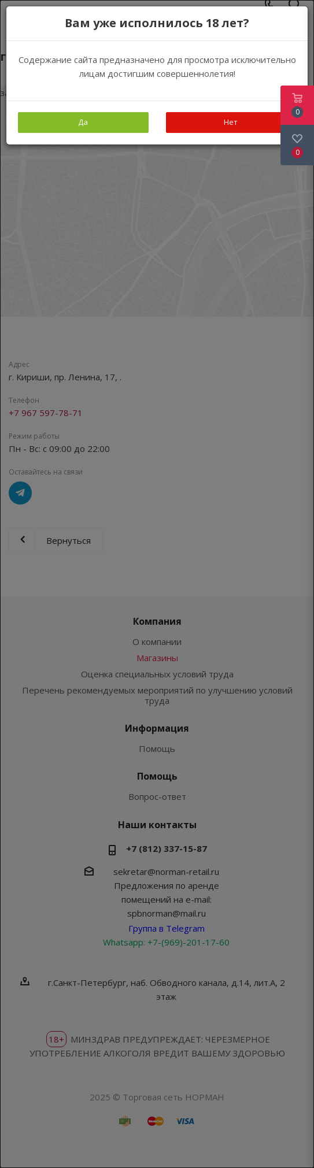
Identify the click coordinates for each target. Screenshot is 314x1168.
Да (83, 122)
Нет (231, 122)
